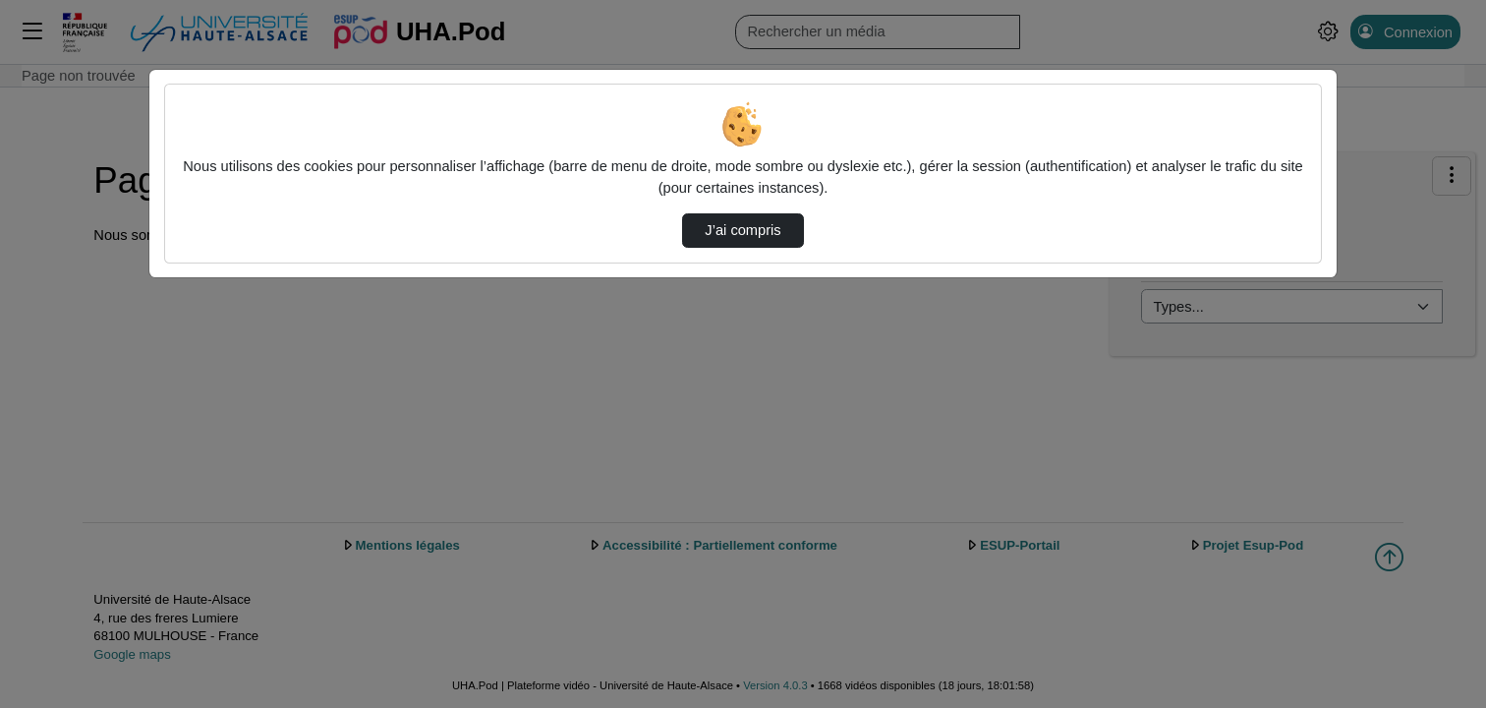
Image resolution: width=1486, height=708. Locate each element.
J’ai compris (742, 230)
